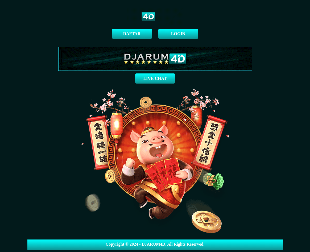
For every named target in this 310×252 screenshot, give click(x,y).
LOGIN (178, 33)
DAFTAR (131, 33)
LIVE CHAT (155, 78)
